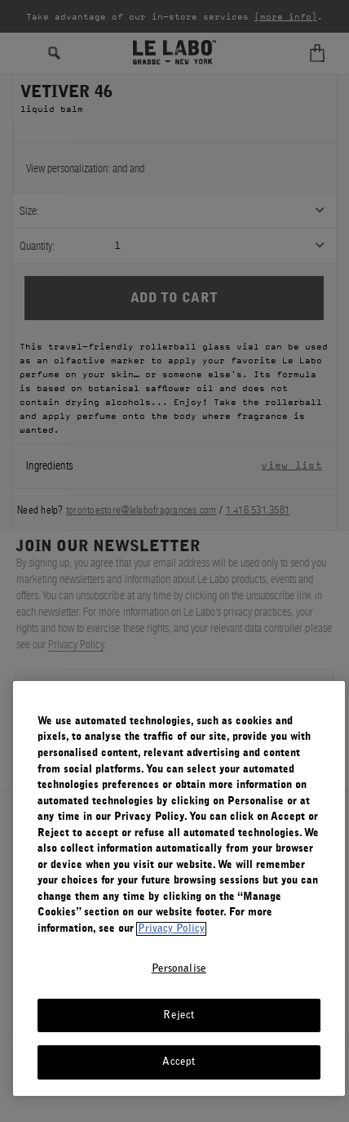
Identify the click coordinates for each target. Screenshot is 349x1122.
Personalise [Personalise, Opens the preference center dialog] (179, 969)
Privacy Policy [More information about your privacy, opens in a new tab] (171, 929)
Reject (178, 1015)
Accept (178, 1062)
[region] (179, 888)
